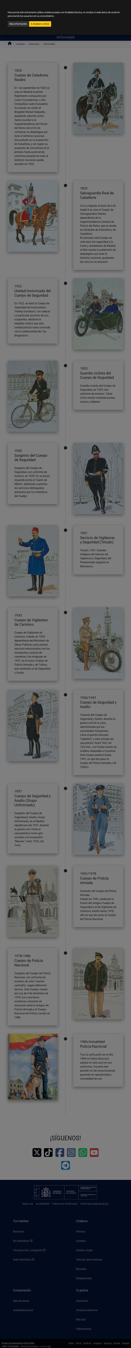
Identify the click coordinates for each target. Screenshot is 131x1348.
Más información (18, 24)
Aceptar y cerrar (40, 24)
